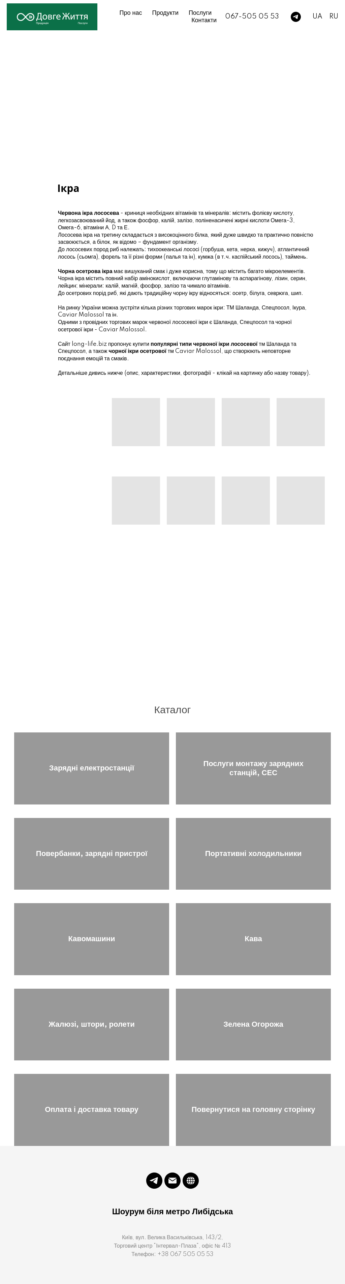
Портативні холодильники (253, 854)
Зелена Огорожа (253, 1024)
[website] (191, 1181)
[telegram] (296, 17)
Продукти (165, 13)
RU (333, 16)
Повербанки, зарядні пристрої (91, 854)
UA (317, 16)
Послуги (200, 13)
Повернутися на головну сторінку (253, 1110)
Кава (253, 939)
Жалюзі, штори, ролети (92, 1024)
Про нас (131, 13)
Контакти (204, 20)
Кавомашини (91, 939)
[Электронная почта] (172, 1181)
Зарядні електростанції (91, 768)
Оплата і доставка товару (91, 1110)
